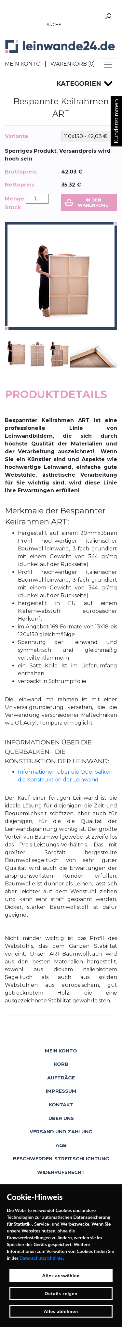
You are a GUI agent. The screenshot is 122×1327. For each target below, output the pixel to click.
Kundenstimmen (116, 121)
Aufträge (61, 1078)
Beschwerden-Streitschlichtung (61, 1159)
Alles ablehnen (61, 1311)
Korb (61, 1064)
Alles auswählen (61, 1275)
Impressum (61, 1091)
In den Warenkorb (93, 202)
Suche (54, 24)
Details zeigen (61, 1293)
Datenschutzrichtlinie (41, 1258)
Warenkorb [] (72, 64)
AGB (61, 1145)
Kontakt (61, 1105)
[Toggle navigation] (108, 64)
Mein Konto (23, 64)
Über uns (61, 1118)
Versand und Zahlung (61, 1132)
